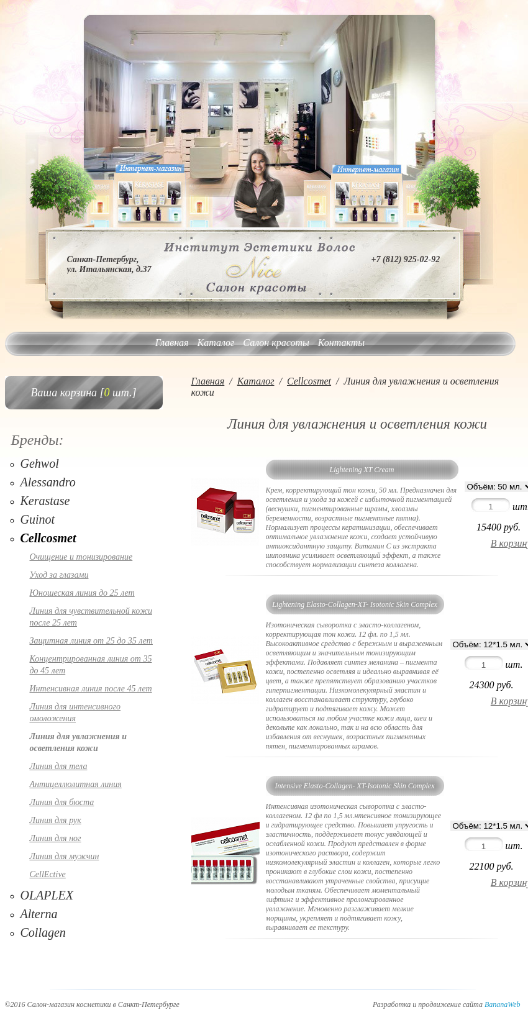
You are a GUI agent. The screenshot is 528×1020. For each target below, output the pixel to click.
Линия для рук (55, 820)
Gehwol (39, 463)
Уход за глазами (59, 575)
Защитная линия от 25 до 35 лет (91, 640)
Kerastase (45, 501)
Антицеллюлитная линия (76, 784)
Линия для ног (55, 838)
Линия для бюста (62, 802)
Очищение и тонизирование (81, 557)
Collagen (43, 932)
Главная (172, 342)
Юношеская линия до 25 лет (82, 593)
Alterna (39, 914)
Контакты (341, 342)
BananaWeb (503, 1004)
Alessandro (48, 482)
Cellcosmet (48, 538)
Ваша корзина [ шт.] (84, 392)
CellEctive (48, 874)
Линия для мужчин (64, 856)
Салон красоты (276, 342)
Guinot (37, 519)
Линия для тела (59, 766)
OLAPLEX (47, 895)
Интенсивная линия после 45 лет (91, 688)
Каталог (216, 342)
